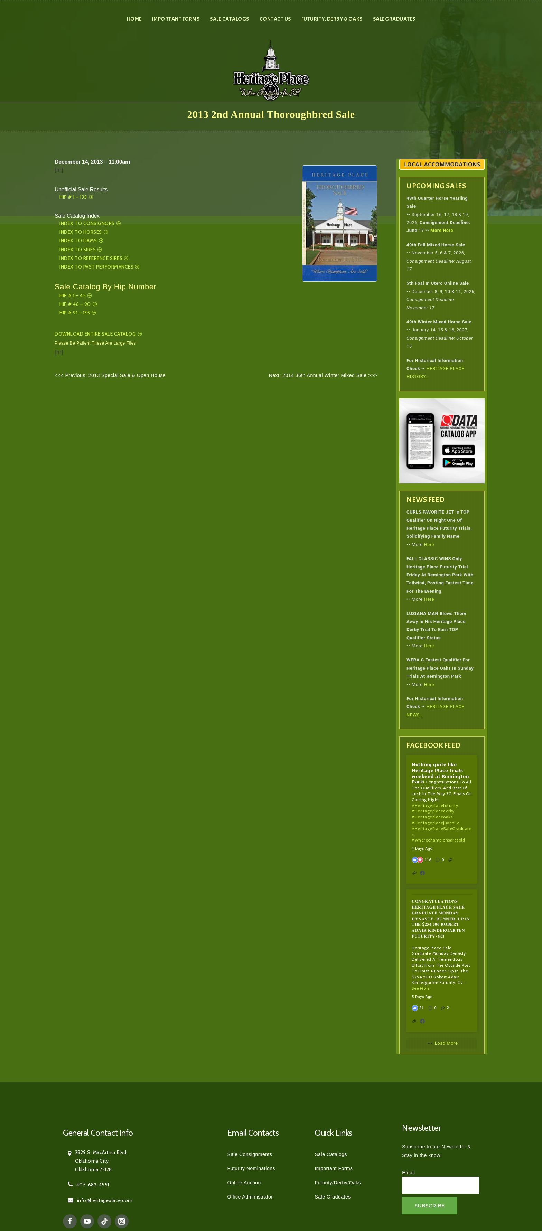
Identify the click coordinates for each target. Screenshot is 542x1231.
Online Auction (244, 1182)
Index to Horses (80, 232)
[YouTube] (87, 1221)
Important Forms (176, 19)
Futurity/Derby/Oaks (338, 1182)
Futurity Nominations (251, 1168)
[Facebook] (70, 1221)
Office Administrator (250, 1197)
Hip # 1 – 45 (72, 295)
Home (134, 19)
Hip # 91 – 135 (74, 313)
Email (408, 1172)
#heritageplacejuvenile (435, 822)
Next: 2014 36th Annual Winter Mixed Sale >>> (323, 375)
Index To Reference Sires (90, 258)
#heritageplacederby (433, 811)
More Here (441, 230)
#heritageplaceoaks (432, 816)
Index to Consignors (87, 223)
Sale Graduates (394, 19)
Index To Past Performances (96, 267)
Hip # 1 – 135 (73, 197)
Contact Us (275, 19)
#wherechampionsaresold (438, 840)
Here (429, 544)
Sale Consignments (249, 1154)
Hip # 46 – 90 (75, 304)
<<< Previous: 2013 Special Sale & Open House (110, 375)
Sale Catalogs (229, 19)
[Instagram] (122, 1221)
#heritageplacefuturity (435, 805)
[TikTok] (104, 1221)
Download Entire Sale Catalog (95, 334)
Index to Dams (78, 240)
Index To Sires (77, 249)
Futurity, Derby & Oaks (332, 19)
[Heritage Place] (271, 70)
